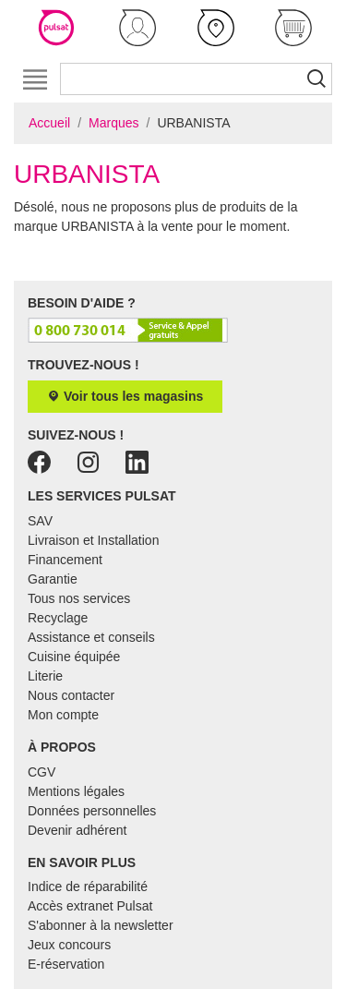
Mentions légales (76, 791)
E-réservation (66, 964)
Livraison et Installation (93, 540)
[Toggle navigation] (34, 79)
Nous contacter (71, 695)
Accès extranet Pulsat (90, 906)
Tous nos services (79, 598)
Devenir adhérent (77, 830)
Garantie (53, 579)
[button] (137, 28)
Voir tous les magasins (125, 396)
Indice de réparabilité (88, 886)
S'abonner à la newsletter (100, 925)
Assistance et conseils (91, 637)
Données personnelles (92, 810)
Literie (45, 676)
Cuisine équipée (74, 656)
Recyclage (58, 617)
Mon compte (63, 714)
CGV (41, 772)
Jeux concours (69, 944)
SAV (40, 520)
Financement (65, 559)
